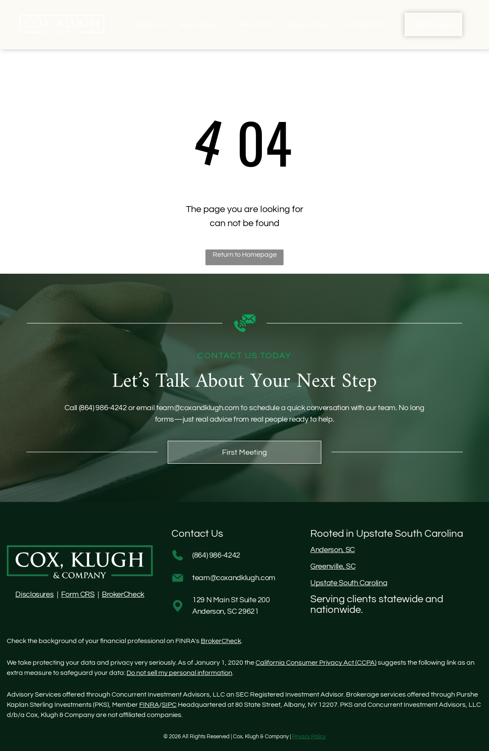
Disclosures (34, 594)
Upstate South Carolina (348, 583)
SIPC (169, 704)
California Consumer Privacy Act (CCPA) (316, 662)
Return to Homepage (245, 254)
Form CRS (78, 594)
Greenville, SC (332, 566)
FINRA (149, 704)
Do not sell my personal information (179, 672)
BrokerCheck (123, 594)
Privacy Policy (309, 737)
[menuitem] (154, 24)
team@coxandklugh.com (197, 408)
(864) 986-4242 (103, 408)
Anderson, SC (332, 550)
